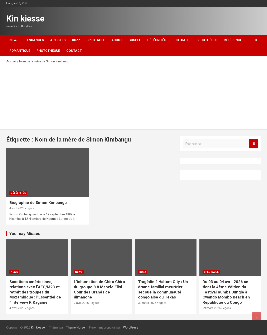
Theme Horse (75, 327)
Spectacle (96, 40)
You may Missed (24, 233)
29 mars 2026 (212, 308)
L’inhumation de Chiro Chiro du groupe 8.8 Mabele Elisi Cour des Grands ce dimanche (99, 289)
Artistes (58, 40)
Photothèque (48, 51)
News (14, 40)
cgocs (31, 208)
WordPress (130, 327)
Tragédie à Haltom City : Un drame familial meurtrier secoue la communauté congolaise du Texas (163, 289)
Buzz (76, 40)
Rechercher (253, 143)
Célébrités (156, 40)
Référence (233, 40)
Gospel (134, 40)
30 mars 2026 (147, 303)
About (116, 40)
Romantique (19, 51)
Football (181, 40)
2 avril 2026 (81, 303)
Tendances (34, 40)
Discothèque (206, 40)
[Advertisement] (133, 95)
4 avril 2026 (16, 308)
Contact (74, 51)
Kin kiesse (25, 19)
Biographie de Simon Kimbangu (38, 202)
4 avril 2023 (16, 208)
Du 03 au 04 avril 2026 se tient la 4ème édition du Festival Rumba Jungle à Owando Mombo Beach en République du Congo (226, 292)
